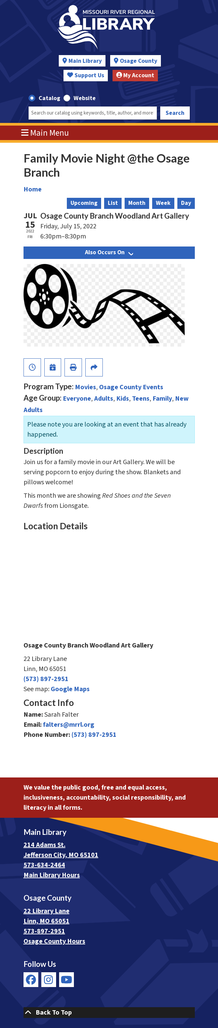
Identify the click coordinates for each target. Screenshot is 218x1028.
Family (162, 398)
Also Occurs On (109, 252)
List (113, 203)
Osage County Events (131, 387)
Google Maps (70, 689)
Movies (85, 387)
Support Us (85, 75)
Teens (140, 398)
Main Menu (45, 133)
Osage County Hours (54, 941)
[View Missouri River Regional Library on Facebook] (31, 979)
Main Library (85, 61)
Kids (122, 398)
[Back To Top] (109, 1012)
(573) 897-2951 (46, 679)
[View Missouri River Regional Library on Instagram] (48, 979)
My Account (135, 75)
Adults (103, 398)
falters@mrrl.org (68, 724)
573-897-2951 (44, 931)
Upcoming (84, 203)
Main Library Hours (52, 875)
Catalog (49, 98)
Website (85, 98)
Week (163, 203)
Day (186, 203)
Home (33, 189)
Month (136, 203)
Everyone (77, 398)
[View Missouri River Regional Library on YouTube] (66, 979)
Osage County (138, 61)
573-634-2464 (44, 865)
